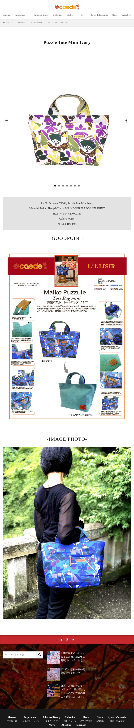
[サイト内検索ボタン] (39, 655)
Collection (60, 17)
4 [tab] (67, 186)
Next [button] (125, 119)
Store (86, 17)
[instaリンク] (67, 640)
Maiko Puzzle (36, 22)
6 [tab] (75, 186)
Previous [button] (8, 119)
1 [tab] (55, 186)
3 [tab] (63, 186)
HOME (9, 23)
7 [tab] (79, 186)
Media (74, 17)
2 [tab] (59, 186)
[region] (67, 121)
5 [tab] (71, 186)
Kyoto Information (103, 17)
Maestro (7, 17)
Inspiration (22, 17)
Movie (119, 17)
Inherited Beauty (42, 17)
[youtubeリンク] (73, 640)
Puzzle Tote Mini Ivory (57, 22)
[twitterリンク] (61, 640)
